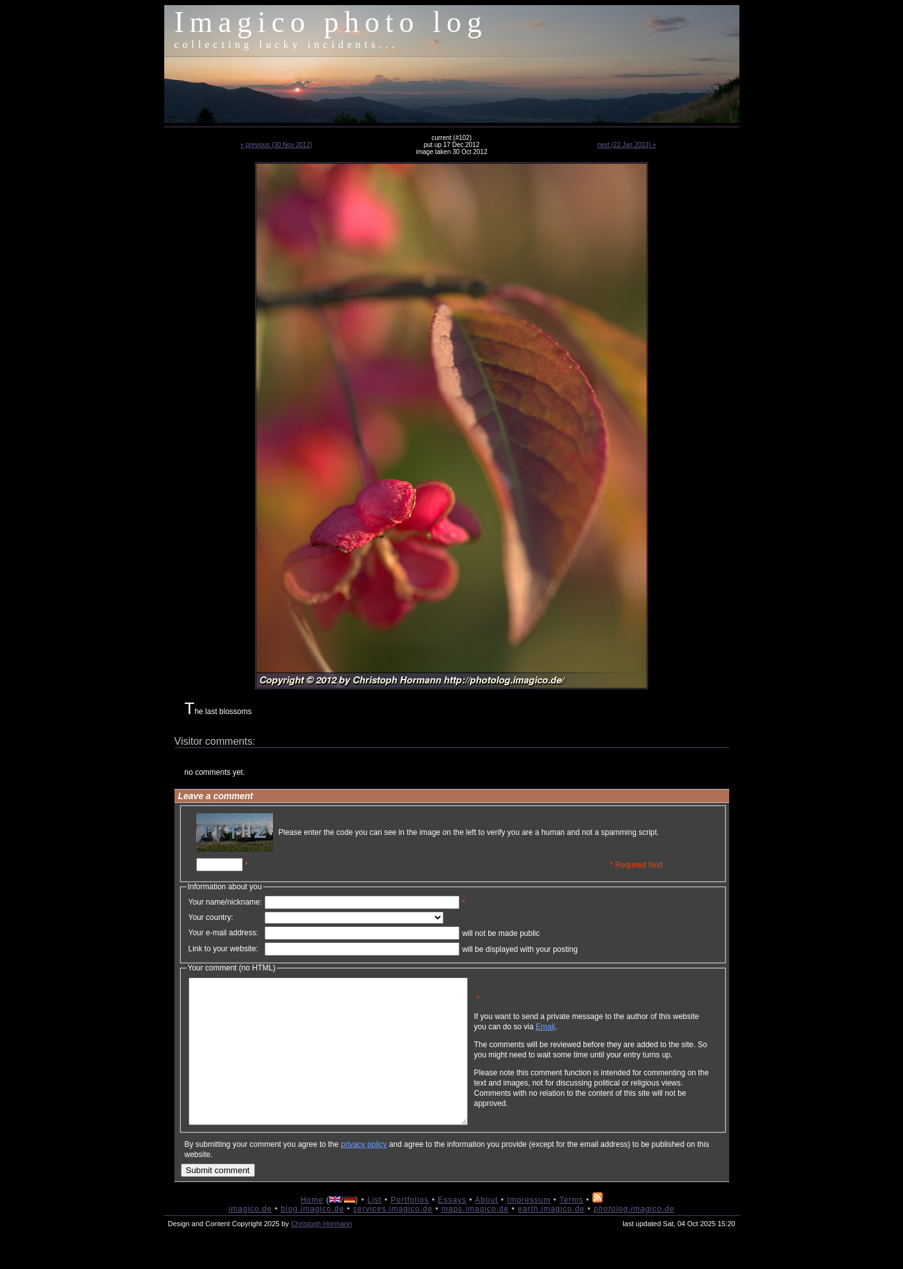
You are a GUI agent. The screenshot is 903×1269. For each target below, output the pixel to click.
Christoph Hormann (321, 1252)
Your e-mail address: (224, 932)
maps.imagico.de (475, 1237)
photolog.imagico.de (634, 1237)
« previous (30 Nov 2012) (276, 144)
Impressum (528, 1228)
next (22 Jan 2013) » (627, 144)
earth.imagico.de (551, 1237)
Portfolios (409, 1228)
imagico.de (250, 1237)
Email (606, 1036)
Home (311, 1228)
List (374, 1228)
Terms (571, 1228)
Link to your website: (223, 948)
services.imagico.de (392, 1237)
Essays (452, 1228)
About (486, 1228)
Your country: (211, 917)
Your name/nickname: (226, 902)
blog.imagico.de (312, 1237)
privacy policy (364, 1173)
